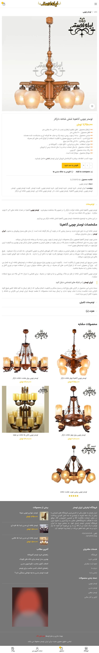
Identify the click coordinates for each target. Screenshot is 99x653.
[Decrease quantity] (90, 165)
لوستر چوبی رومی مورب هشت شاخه (73, 492)
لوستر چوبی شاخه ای (43, 191)
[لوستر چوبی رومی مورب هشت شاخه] (73, 466)
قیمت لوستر (35, 188)
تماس (48, 158)
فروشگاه (94, 555)
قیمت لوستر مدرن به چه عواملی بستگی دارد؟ (31, 573)
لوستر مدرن (93, 588)
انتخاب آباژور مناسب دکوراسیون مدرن (34, 564)
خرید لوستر (72, 188)
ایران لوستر (82, 188)
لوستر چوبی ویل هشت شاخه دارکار (25, 378)
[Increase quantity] (83, 165)
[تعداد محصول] (87, 165)
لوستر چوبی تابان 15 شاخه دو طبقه (25, 435)
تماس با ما (93, 573)
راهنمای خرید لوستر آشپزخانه (37, 555)
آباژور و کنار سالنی (90, 597)
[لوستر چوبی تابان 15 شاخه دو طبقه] (25, 409)
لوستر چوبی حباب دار (60, 191)
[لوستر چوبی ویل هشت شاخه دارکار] (25, 352)
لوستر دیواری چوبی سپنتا (29, 513)
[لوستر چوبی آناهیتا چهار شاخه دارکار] (73, 352)
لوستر (13, 188)
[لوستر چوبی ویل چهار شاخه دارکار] (73, 409)
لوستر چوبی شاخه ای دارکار (25, 191)
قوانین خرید (92, 559)
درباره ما (94, 568)
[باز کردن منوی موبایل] (95, 4)
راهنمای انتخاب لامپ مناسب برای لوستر (33, 568)
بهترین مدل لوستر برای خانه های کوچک (34, 559)
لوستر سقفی (92, 592)
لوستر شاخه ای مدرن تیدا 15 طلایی (25, 538)
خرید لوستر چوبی (48, 188)
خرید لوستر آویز (61, 188)
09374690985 (91, 536)
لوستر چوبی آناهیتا (76, 191)
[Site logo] (49, 4)
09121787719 (87, 533)
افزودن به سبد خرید (71, 165)
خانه (95, 12)
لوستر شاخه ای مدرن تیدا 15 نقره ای (24, 525)
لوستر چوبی (87, 12)
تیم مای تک (40, 636)
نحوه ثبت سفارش (90, 564)
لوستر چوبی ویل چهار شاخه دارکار (74, 435)
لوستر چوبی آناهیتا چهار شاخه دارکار (73, 378)
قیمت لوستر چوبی (23, 188)
